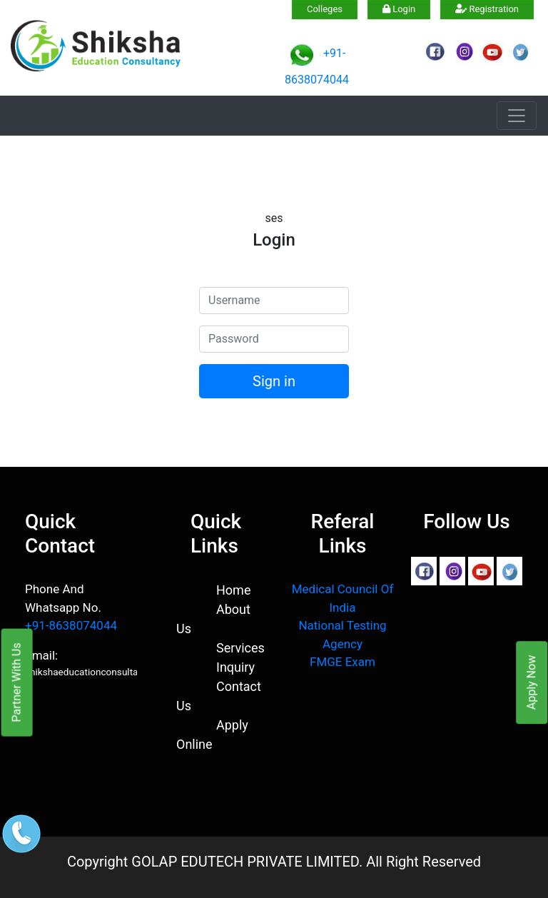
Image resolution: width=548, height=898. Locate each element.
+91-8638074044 (71, 625)
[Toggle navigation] (517, 115)
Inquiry (235, 667)
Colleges (324, 9)
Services (240, 647)
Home (233, 589)
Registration (487, 9)
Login (398, 9)
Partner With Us (17, 682)
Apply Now (531, 682)
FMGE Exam (342, 662)
